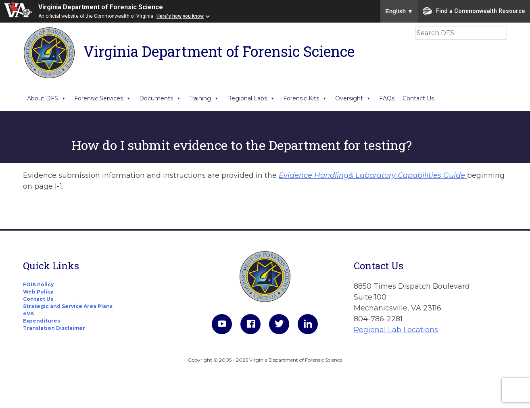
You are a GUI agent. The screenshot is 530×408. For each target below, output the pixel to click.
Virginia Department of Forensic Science (100, 7)
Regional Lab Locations (396, 329)
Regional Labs (251, 98)
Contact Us (418, 98)
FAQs (386, 98)
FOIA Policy (38, 284)
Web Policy (38, 292)
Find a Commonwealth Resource (474, 11)
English (399, 11)
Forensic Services (102, 98)
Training (204, 98)
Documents (160, 98)
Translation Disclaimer (54, 328)
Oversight (353, 98)
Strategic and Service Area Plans (68, 306)
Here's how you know (180, 16)
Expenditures (41, 321)
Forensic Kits (305, 98)
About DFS (46, 98)
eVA (28, 313)
